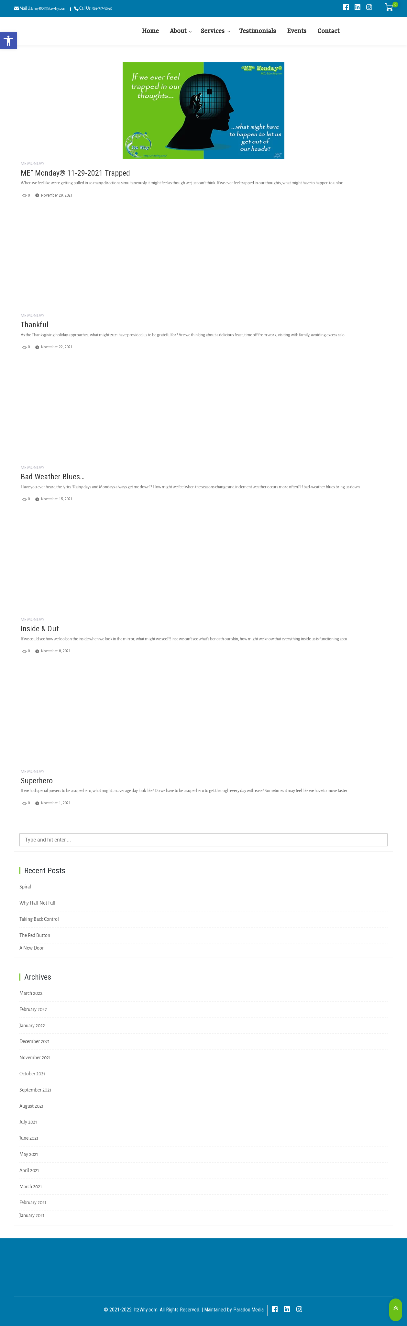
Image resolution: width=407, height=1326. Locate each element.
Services (213, 31)
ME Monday (32, 163)
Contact (328, 31)
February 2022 (33, 1009)
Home (150, 31)
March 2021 (30, 1186)
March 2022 (30, 993)
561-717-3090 (102, 8)
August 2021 (31, 1106)
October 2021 (32, 1073)
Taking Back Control (39, 919)
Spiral (25, 886)
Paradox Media (248, 1310)
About (178, 31)
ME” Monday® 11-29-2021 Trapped (75, 173)
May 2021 (28, 1154)
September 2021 (35, 1089)
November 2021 (35, 1057)
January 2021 (32, 1215)
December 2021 (34, 1041)
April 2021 (29, 1170)
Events (296, 31)
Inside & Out (40, 628)
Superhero (37, 780)
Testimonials (257, 31)
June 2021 (28, 1138)
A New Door (31, 948)
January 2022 (32, 1025)
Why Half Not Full (37, 903)
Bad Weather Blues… (52, 476)
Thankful (35, 324)
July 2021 (28, 1122)
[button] (8, 40)
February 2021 (33, 1202)
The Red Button (34, 935)
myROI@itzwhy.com (50, 8)
